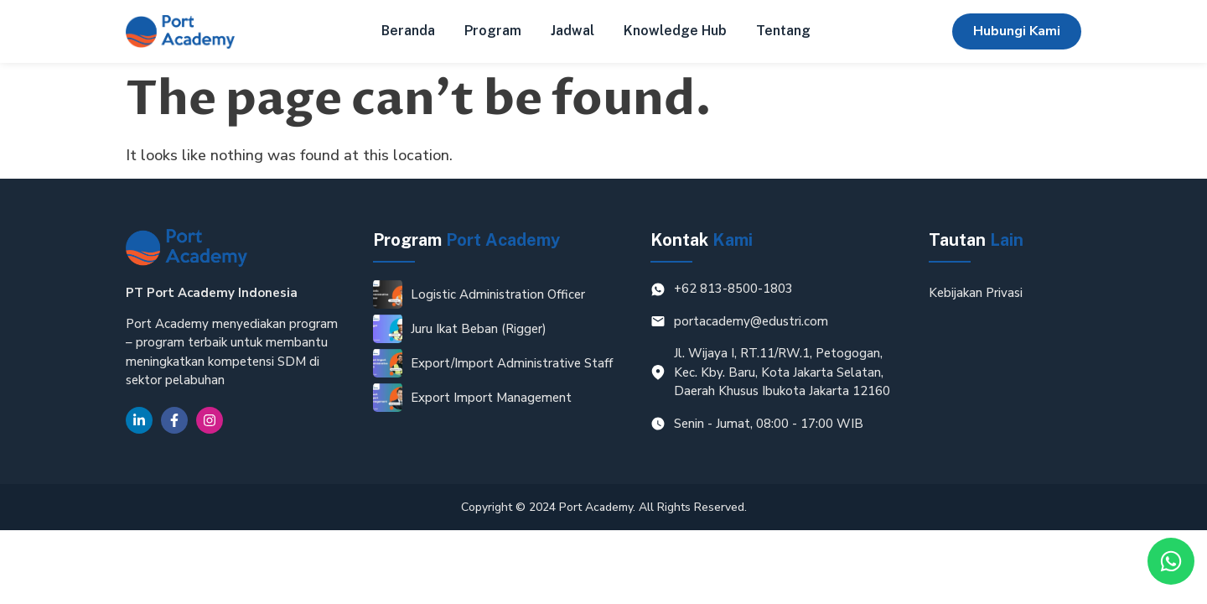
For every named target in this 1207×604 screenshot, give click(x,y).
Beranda (408, 31)
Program (492, 31)
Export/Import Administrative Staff (512, 363)
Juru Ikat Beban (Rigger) (479, 328)
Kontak (701, 240)
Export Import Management (491, 397)
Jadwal (572, 31)
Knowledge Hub (675, 31)
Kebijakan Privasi (976, 292)
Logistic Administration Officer (498, 294)
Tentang (783, 31)
